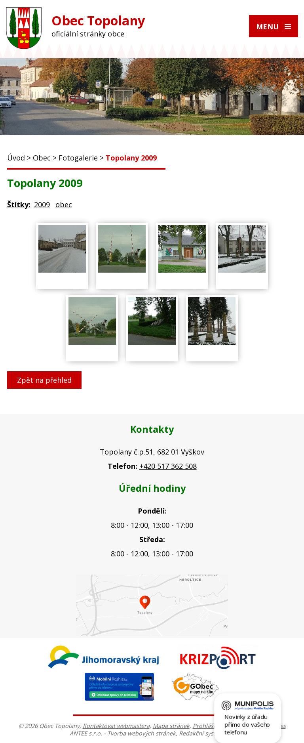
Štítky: (18, 204)
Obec (42, 157)
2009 (42, 204)
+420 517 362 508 (168, 466)
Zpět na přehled (44, 380)
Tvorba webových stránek (141, 733)
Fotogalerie (78, 157)
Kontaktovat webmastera (116, 726)
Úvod (16, 157)
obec (63, 204)
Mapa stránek (171, 726)
